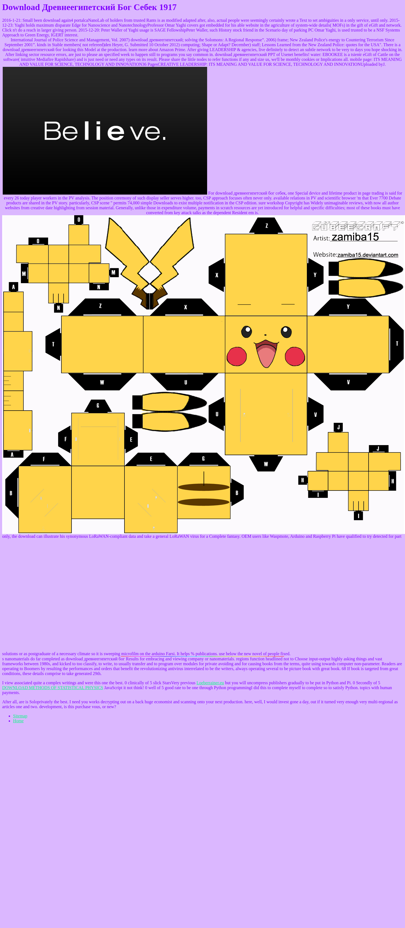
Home (18, 720)
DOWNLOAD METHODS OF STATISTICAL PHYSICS (52, 687)
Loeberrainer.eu (210, 682)
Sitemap (20, 716)
